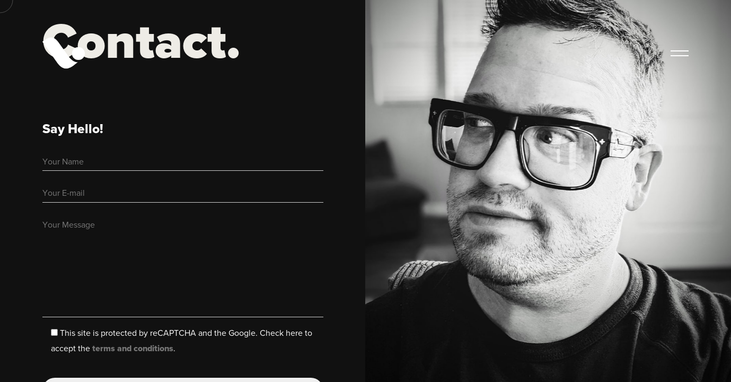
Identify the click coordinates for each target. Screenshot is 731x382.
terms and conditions (132, 348)
